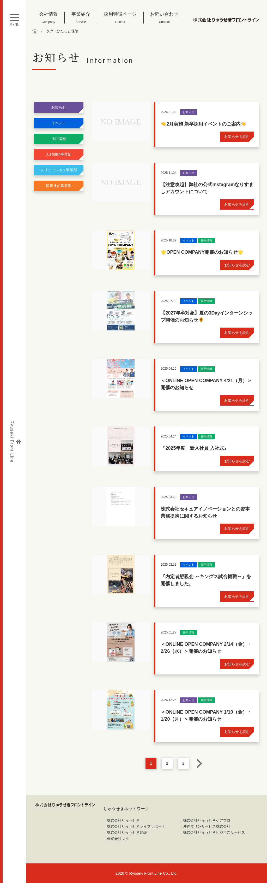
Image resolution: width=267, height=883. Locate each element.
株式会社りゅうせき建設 (127, 832)
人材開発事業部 (58, 154)
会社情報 (48, 17)
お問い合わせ (164, 17)
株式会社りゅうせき (123, 820)
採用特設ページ (120, 17)
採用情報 (58, 139)
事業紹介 (80, 17)
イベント (58, 123)
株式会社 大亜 (118, 839)
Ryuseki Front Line (15, 441)
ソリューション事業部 (58, 170)
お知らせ (58, 107)
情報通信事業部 (58, 185)
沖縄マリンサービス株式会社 (206, 826)
